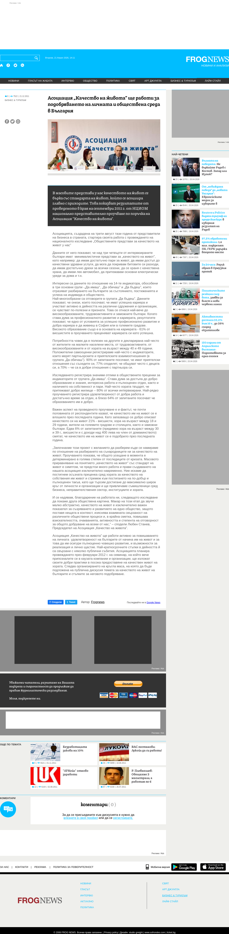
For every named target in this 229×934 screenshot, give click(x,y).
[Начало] (1, 65)
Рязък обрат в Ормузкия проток (214, 268)
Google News (153, 602)
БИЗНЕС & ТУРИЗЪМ (183, 80)
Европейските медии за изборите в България (214, 196)
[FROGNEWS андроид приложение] (184, 867)
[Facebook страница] (8, 65)
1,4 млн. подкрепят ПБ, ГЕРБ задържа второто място (214, 245)
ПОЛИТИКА (113, 80)
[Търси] (37, 58)
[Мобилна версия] (158, 867)
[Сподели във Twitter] (12, 121)
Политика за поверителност (73, 867)
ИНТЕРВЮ (67, 80)
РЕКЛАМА (40, 867)
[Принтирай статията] (18, 121)
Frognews (98, 602)
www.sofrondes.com (155, 932)
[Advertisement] (114, 25)
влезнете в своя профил (81, 817)
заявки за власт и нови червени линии (213, 297)
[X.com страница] (15, 65)
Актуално (87, 901)
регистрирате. (123, 817)
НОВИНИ (13, 80)
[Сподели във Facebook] (7, 121)
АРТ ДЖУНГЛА (153, 80)
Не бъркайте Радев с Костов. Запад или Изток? (214, 167)
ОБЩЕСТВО (90, 80)
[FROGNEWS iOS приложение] (213, 867)
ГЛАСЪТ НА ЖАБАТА (40, 80)
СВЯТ (132, 80)
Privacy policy (111, 932)
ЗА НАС (4, 867)
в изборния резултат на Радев (214, 221)
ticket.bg (171, 932)
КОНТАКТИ (21, 867)
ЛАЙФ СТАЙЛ (213, 80)
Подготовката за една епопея (214, 349)
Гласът (85, 889)
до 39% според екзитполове (213, 323)
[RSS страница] (22, 65)
